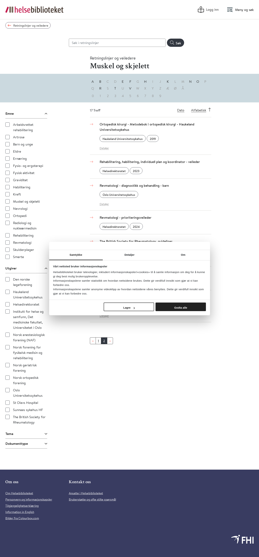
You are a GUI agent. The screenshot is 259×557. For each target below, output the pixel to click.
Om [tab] (183, 254)
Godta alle (180, 307)
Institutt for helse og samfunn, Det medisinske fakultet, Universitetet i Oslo (28, 319)
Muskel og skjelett (26, 201)
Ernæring (20, 158)
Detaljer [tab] (130, 254)
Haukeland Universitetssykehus (28, 294)
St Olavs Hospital (25, 402)
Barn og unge (23, 144)
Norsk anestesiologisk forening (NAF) (29, 337)
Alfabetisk (198, 110)
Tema (9, 433)
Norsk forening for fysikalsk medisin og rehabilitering (27, 352)
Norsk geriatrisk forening (25, 368)
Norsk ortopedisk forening (25, 380)
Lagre (129, 307)
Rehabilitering (23, 235)
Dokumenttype (16, 443)
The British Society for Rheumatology (29, 419)
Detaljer (104, 148)
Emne (9, 113)
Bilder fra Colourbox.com (22, 518)
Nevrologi (20, 208)
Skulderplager (23, 249)
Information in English (19, 512)
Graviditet (20, 180)
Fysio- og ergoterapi (28, 165)
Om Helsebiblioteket (19, 493)
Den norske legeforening (22, 282)
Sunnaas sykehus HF (28, 409)
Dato (180, 110)
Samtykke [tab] (76, 254)
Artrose (18, 137)
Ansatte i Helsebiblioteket (86, 493)
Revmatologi (22, 242)
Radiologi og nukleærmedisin (24, 225)
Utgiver (11, 268)
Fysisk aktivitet (23, 172)
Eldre (17, 151)
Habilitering (21, 187)
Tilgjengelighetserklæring (22, 506)
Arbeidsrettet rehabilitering (23, 127)
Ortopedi (20, 215)
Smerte (18, 256)
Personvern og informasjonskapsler (28, 499)
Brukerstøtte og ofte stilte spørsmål (92, 499)
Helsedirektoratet (26, 304)
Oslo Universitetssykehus (28, 393)
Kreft (17, 194)
